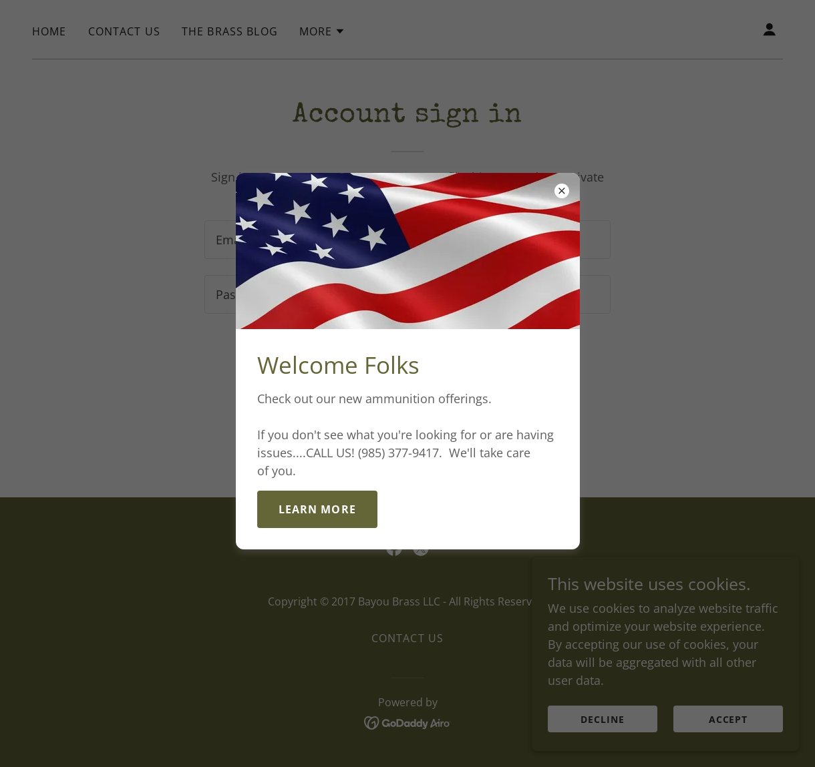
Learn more (317, 509)
